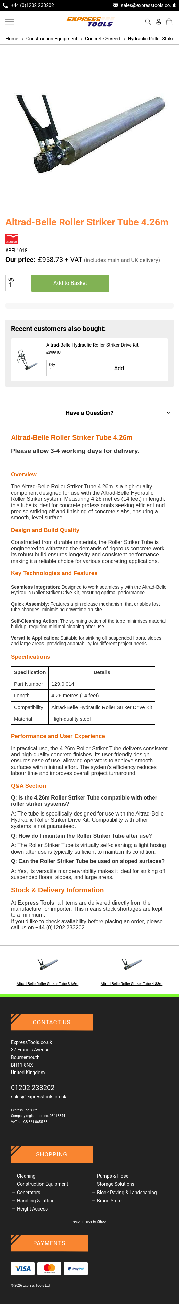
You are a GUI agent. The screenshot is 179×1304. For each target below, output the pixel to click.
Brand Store (109, 1200)
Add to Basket (70, 283)
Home (11, 38)
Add (119, 368)
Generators (28, 1192)
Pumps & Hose (112, 1176)
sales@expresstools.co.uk (38, 1096)
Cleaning (26, 1176)
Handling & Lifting (36, 1200)
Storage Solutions (115, 1184)
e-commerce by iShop (89, 1221)
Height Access (32, 1209)
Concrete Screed (100, 38)
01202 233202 (33, 1088)
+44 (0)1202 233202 (60, 927)
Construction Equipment (49, 38)
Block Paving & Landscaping (127, 1192)
